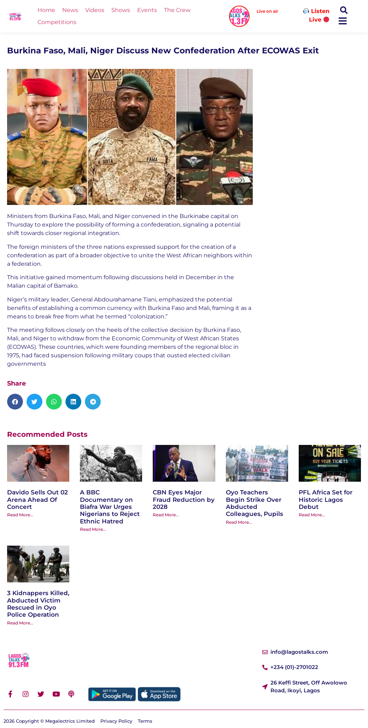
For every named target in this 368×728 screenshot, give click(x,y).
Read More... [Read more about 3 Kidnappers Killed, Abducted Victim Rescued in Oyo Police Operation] (20, 623)
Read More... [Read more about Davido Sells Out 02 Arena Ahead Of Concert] (20, 514)
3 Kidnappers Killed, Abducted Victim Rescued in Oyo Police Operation (38, 603)
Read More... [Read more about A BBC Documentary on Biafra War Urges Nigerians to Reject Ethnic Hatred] (93, 529)
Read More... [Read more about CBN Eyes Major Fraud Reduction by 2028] (166, 514)
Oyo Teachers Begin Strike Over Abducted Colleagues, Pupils (254, 503)
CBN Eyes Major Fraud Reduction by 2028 (184, 499)
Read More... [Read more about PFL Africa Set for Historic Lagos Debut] (312, 514)
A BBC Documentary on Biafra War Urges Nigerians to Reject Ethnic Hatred (110, 507)
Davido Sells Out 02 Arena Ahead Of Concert (37, 499)
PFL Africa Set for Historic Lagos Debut (325, 499)
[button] (344, 10)
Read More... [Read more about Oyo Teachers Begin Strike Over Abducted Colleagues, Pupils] (239, 522)
